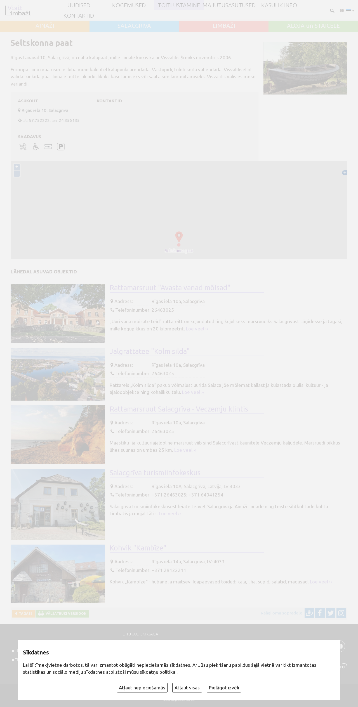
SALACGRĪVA (134, 26)
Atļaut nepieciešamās (142, 687)
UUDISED (78, 5)
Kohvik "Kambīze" (138, 548)
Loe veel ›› (197, 328)
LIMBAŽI (224, 26)
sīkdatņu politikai (158, 672)
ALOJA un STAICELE (313, 26)
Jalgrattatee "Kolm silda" (150, 351)
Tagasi (24, 613)
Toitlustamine (179, 5)
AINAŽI (45, 26)
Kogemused (129, 5)
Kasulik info (279, 5)
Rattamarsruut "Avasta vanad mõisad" (170, 287)
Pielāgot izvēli (224, 687)
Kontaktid (78, 15)
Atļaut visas (187, 687)
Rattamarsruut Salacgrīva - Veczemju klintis (179, 409)
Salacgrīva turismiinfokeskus (155, 473)
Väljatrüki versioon (65, 613)
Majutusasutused (229, 5)
